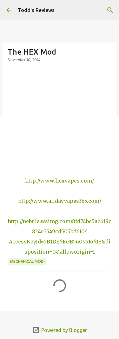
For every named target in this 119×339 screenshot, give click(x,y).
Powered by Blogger (59, 330)
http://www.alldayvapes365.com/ (59, 201)
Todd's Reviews (36, 10)
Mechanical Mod (27, 261)
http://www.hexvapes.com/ (59, 180)
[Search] (110, 10)
